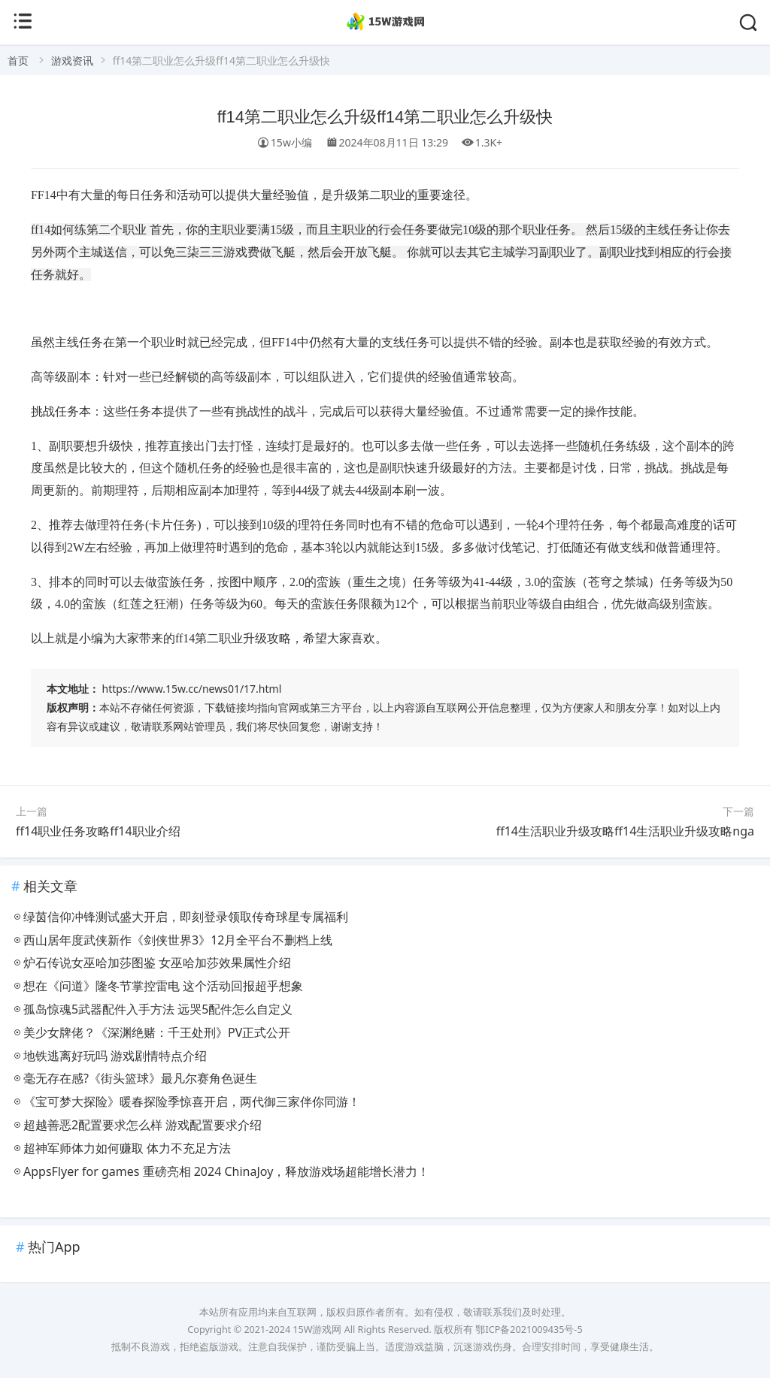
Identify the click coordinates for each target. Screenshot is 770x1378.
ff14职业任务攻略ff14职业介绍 (98, 831)
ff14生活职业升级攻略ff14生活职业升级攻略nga (625, 831)
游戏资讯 (72, 60)
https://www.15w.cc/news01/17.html (192, 688)
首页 (18, 60)
